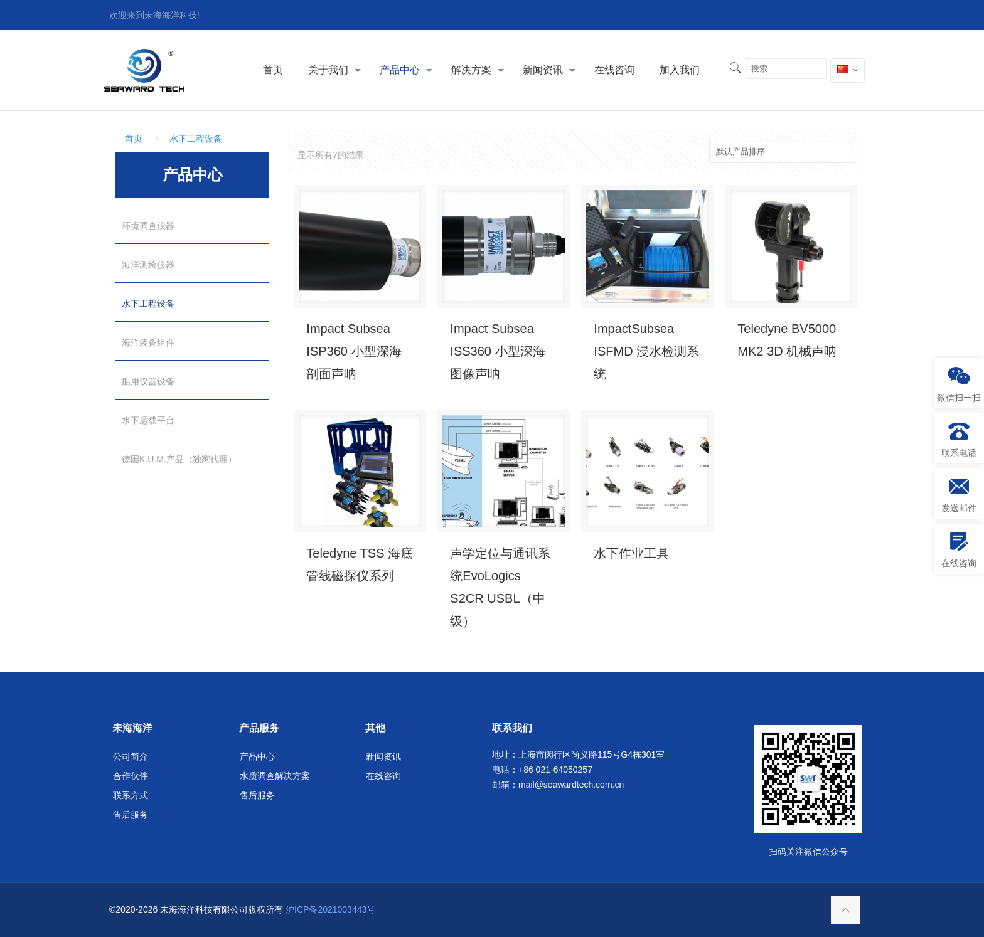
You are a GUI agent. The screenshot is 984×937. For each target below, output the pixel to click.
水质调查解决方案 (275, 776)
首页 (133, 139)
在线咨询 (383, 776)
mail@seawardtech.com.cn (571, 785)
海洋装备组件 (148, 342)
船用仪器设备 (148, 381)
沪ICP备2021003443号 (330, 909)
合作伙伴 (130, 776)
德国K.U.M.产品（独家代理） (179, 459)
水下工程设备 (195, 139)
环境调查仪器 (148, 226)
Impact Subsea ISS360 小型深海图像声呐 (497, 351)
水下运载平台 (148, 420)
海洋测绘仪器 (148, 265)
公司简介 (130, 756)
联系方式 (130, 795)
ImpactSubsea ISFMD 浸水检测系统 (646, 351)
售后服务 (130, 815)
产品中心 (257, 756)
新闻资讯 (383, 756)
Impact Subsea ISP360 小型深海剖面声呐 (353, 351)
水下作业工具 (631, 553)
